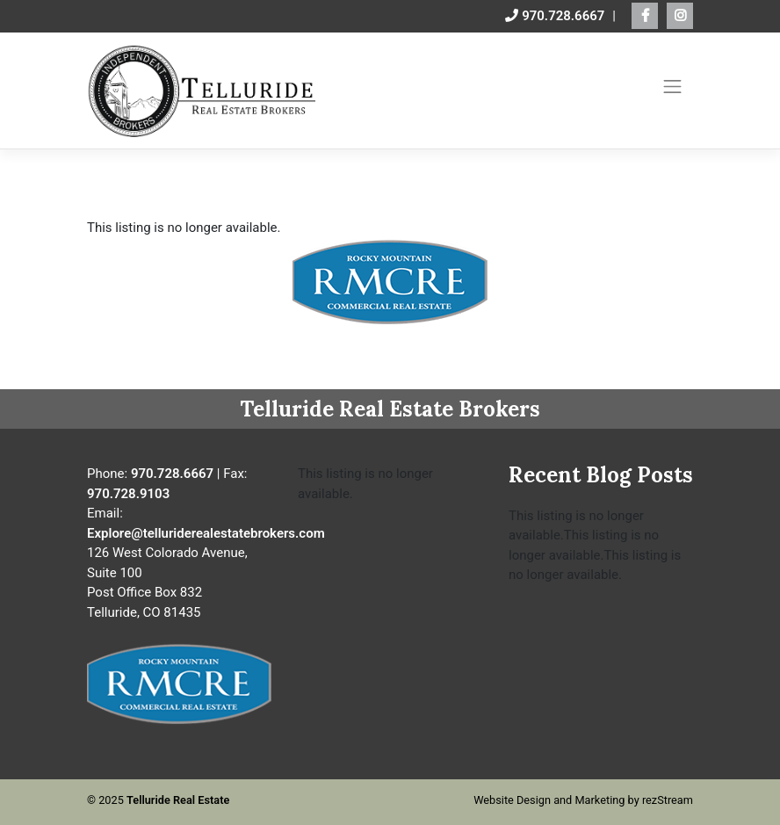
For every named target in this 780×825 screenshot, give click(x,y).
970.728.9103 (128, 494)
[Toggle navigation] (673, 86)
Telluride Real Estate (177, 800)
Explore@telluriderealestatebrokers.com (206, 533)
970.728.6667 (554, 16)
